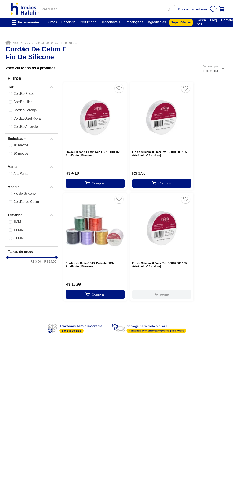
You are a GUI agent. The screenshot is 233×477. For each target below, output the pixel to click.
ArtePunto (20, 173)
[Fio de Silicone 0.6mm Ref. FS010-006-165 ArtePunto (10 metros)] (161, 246)
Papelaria (28, 43)
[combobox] (115, 11)
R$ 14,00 (49, 300)
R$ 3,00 (35, 300)
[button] (32, 87)
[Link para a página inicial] (12, 42)
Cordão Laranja (25, 110)
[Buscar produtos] (177, 11)
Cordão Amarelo (25, 126)
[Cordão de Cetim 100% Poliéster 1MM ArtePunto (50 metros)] (95, 246)
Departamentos (29, 25)
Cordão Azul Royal (27, 118)
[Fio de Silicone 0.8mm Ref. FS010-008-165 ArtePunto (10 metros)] (161, 136)
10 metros (20, 145)
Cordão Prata (23, 93)
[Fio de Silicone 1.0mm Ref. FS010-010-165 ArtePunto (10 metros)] (95, 136)
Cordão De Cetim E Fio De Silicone (58, 43)
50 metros (20, 153)
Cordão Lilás (22, 102)
